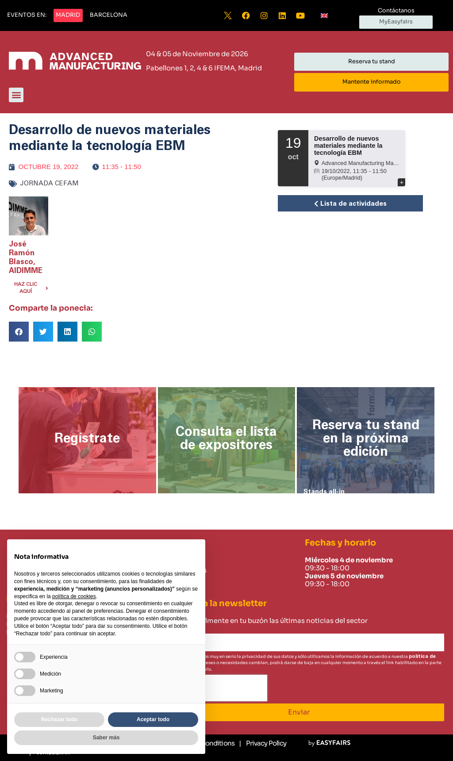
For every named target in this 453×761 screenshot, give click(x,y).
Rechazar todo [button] (59, 719)
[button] (26, 15)
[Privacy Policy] (262, 743)
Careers (168, 591)
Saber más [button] (106, 737)
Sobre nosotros (181, 570)
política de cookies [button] (74, 596)
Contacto (171, 580)
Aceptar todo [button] (153, 719)
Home (165, 560)
